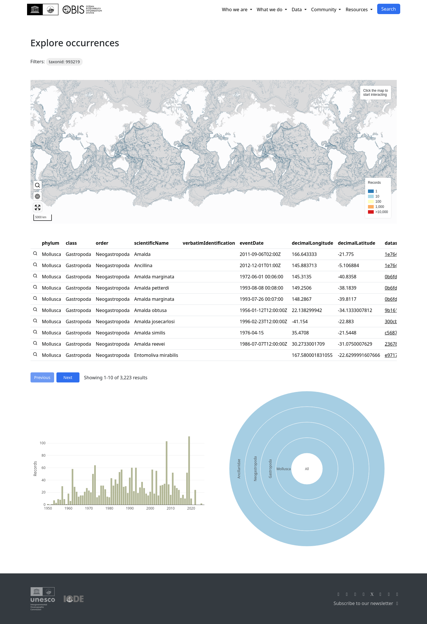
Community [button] (324, 9)
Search (388, 9)
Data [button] (297, 9)
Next (67, 377)
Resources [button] (357, 9)
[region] (214, 152)
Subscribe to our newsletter (367, 603)
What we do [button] (270, 9)
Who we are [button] (235, 9)
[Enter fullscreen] (37, 207)
